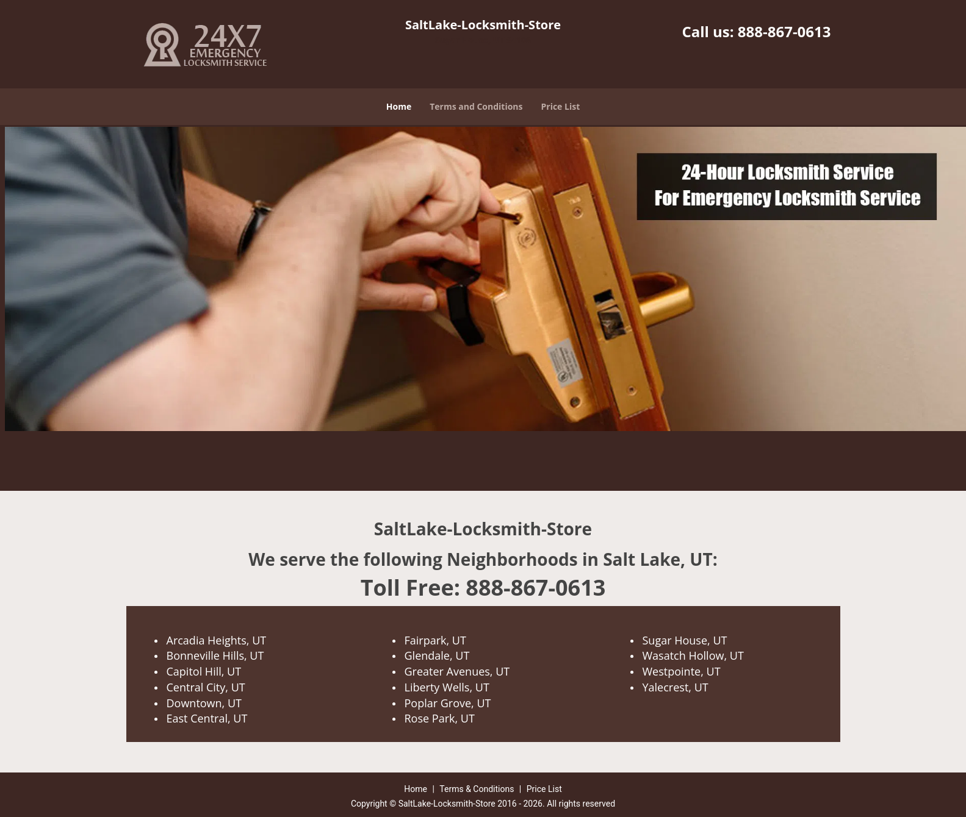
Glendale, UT (437, 655)
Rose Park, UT (440, 718)
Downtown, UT (204, 703)
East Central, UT (207, 718)
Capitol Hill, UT (204, 671)
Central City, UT (206, 687)
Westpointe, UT (682, 671)
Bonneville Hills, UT (215, 655)
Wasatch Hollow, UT (693, 655)
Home (398, 106)
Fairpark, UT (435, 640)
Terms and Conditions (476, 106)
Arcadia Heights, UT (217, 640)
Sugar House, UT (685, 640)
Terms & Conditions (476, 789)
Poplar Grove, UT (448, 703)
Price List (560, 106)
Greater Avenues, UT (457, 671)
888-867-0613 (784, 31)
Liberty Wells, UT (447, 687)
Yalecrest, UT (675, 687)
